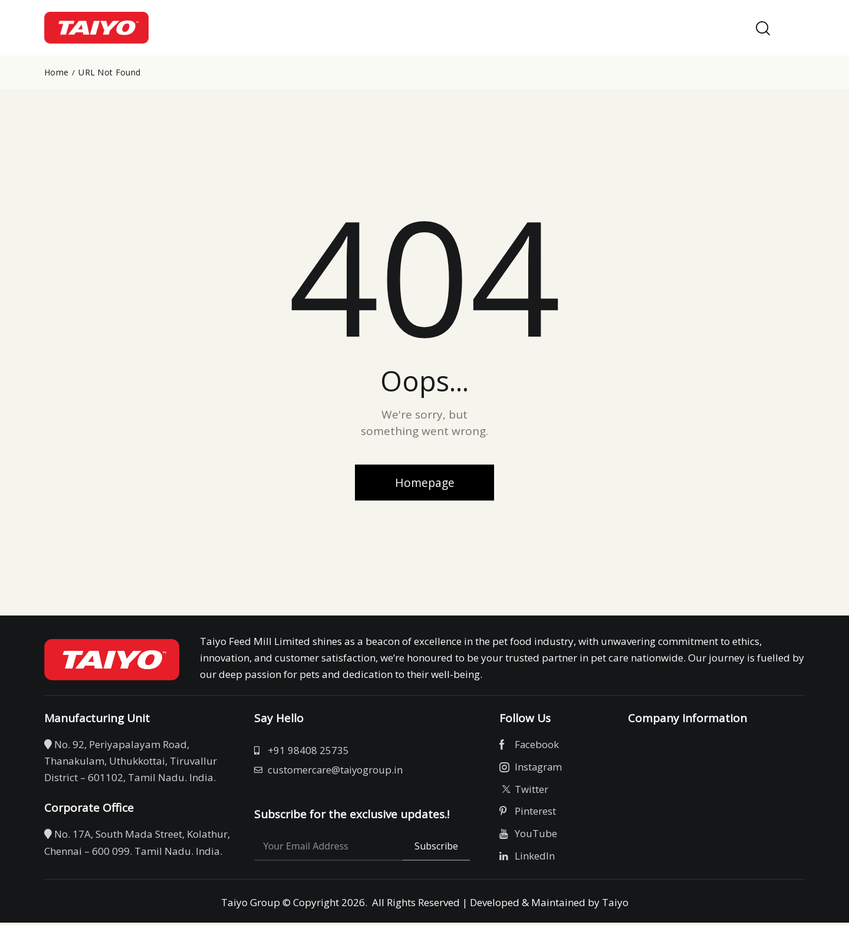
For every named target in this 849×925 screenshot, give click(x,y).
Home (56, 72)
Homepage (424, 483)
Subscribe (436, 848)
